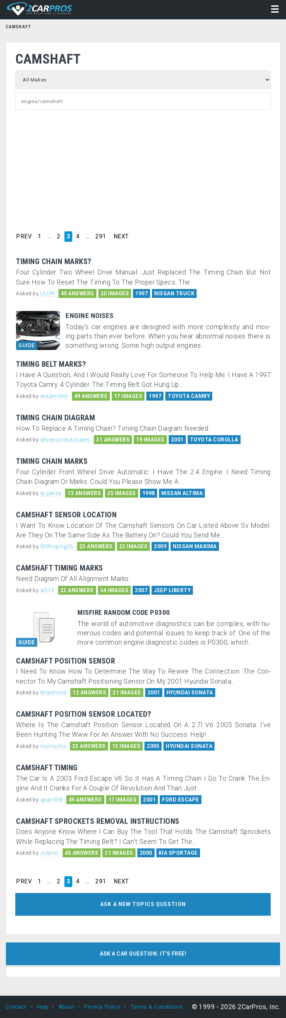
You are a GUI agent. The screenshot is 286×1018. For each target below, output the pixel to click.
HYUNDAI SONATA (189, 693)
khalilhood (53, 693)
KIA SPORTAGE (178, 853)
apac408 (51, 800)
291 (100, 237)
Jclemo (49, 853)
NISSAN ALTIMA (182, 493)
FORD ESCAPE (180, 800)
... (49, 237)
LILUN (47, 293)
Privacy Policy (102, 1006)
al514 (47, 590)
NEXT (121, 237)
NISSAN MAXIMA (195, 546)
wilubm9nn (54, 396)
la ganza (50, 493)
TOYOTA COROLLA (214, 440)
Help (42, 1006)
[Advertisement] (143, 170)
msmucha (53, 746)
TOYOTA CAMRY (189, 396)
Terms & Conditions (156, 1006)
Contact (16, 1006)
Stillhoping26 (56, 546)
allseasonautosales (65, 440)
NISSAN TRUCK (174, 293)
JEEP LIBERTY (172, 590)
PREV (24, 237)
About (66, 1006)
